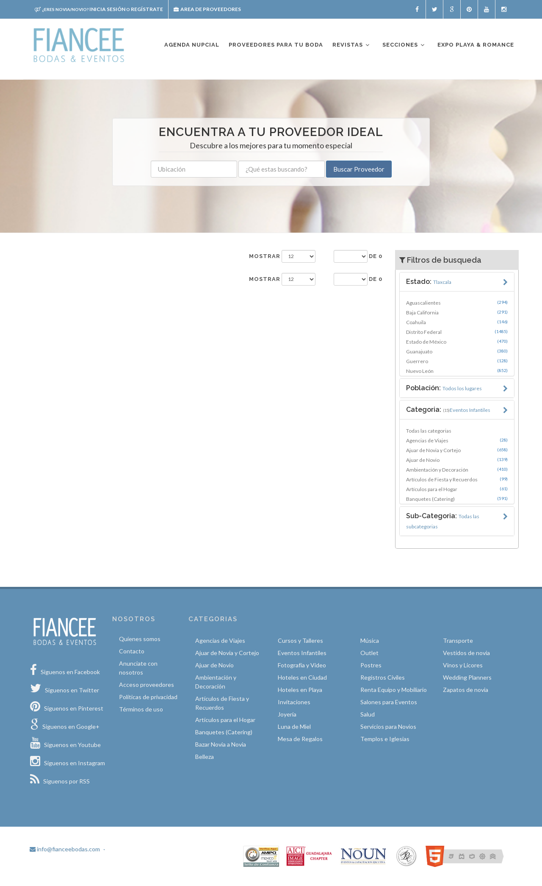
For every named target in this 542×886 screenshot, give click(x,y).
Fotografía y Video (302, 665)
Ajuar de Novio (457, 459)
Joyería (287, 714)
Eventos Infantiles (302, 652)
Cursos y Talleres (300, 640)
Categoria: (448, 410)
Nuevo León (457, 370)
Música (369, 640)
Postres (371, 665)
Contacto (131, 651)
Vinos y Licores (463, 665)
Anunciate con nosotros (138, 668)
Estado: (428, 282)
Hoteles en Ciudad (302, 677)
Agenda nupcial (191, 45)
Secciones (404, 45)
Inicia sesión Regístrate (99, 9)
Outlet (369, 652)
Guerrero (457, 361)
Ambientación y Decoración (457, 469)
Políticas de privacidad (148, 696)
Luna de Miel (294, 726)
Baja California (457, 312)
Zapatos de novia (465, 689)
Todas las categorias (428, 431)
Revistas (351, 45)
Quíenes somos (139, 638)
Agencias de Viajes (457, 440)
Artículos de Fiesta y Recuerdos (457, 479)
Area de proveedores (207, 9)
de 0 (375, 256)
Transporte (458, 640)
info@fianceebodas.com (65, 849)
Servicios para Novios (388, 726)
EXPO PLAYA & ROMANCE (475, 45)
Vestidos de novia (466, 652)
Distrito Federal (457, 331)
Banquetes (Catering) (457, 498)
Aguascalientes (457, 302)
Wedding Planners (467, 677)
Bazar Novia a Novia (220, 744)
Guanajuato (457, 351)
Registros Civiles (382, 677)
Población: (444, 388)
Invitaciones (294, 701)
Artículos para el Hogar (457, 489)
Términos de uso (141, 709)
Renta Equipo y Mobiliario (393, 689)
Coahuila (457, 322)
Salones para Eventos (388, 701)
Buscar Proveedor (358, 169)
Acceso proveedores (146, 684)
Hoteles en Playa (300, 689)
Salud (367, 714)
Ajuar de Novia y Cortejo (457, 450)
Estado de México (457, 341)
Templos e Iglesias (384, 738)
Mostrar (264, 256)
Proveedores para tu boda (276, 45)
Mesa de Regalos (300, 738)
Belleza (204, 756)
